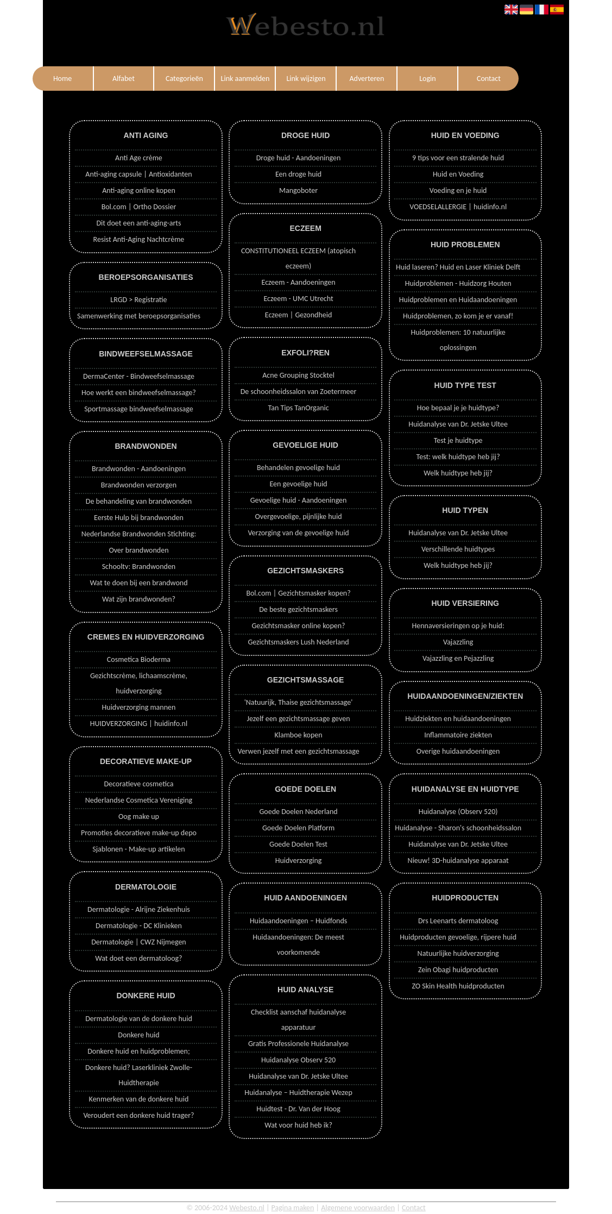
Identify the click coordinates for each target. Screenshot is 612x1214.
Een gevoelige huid (298, 484)
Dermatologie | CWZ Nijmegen (138, 942)
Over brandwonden (138, 550)
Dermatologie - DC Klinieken (139, 925)
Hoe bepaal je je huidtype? (458, 407)
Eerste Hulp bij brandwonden (139, 517)
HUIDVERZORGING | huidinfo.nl (138, 723)
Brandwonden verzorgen (138, 485)
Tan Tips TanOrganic (298, 407)
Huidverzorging (298, 860)
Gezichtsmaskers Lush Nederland (298, 642)
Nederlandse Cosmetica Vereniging (139, 800)
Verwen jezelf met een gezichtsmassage (298, 751)
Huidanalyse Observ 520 (298, 1060)
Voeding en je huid (458, 190)
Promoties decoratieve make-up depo (139, 832)
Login (427, 78)
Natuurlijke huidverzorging (458, 953)
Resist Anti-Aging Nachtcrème (139, 239)
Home (62, 78)
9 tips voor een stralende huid (458, 157)
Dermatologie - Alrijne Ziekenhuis (138, 909)
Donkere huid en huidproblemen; (138, 1051)
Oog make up (138, 816)
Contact (489, 78)
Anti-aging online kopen (138, 190)
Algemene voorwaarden (358, 1207)
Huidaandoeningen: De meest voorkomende (298, 945)
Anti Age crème (138, 157)
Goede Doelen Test (298, 844)
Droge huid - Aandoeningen (298, 157)
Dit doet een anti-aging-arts (138, 223)
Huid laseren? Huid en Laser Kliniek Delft (458, 267)
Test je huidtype (458, 440)
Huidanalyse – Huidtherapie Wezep (298, 1092)
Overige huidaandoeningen (458, 751)
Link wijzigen (305, 78)
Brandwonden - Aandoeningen (139, 468)
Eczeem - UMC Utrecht (298, 298)
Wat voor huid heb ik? (298, 1125)
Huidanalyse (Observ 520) (458, 811)
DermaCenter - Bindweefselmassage (138, 376)
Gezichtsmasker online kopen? (298, 625)
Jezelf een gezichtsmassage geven (298, 718)
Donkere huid (138, 1035)
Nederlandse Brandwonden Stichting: (138, 534)
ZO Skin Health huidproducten (458, 986)
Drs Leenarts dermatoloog (458, 920)
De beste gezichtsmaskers (298, 609)
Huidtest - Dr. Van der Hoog (298, 1108)
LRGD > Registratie (138, 299)
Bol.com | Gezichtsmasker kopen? (298, 593)
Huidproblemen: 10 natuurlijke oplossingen (458, 340)
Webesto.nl (246, 1207)
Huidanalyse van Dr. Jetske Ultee (298, 1076)
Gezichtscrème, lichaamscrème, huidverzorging (138, 683)
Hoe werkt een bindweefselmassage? (138, 392)
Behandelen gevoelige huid (298, 467)
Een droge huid (298, 174)
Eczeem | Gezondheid (298, 315)
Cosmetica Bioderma (139, 659)
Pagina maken (293, 1207)
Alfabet (123, 78)
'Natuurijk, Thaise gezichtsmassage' (298, 702)
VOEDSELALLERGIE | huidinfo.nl (458, 206)
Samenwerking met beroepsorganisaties (138, 316)
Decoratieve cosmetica (138, 784)
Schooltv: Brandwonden (139, 566)
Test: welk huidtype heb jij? (458, 456)
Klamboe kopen (298, 735)
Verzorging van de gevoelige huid (298, 532)
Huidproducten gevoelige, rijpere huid (458, 937)
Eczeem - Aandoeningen (299, 282)
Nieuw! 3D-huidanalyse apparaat (458, 860)
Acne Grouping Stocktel (298, 375)
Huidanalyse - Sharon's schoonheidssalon (458, 828)
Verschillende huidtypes (458, 549)
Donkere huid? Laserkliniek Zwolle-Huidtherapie (138, 1075)
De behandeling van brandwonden (139, 501)
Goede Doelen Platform (298, 828)
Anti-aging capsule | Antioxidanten (138, 174)
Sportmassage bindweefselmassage (138, 409)
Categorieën (184, 78)
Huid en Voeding (458, 174)
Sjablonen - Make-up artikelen (138, 849)
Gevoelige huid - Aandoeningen (298, 500)
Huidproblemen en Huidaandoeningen (458, 299)
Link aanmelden (245, 78)
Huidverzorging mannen (139, 707)
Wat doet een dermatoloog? (138, 958)
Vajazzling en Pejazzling (458, 658)
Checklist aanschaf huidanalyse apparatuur (298, 1020)
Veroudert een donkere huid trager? (138, 1115)
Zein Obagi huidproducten (458, 969)
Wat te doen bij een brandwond (138, 582)
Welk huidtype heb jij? (458, 473)
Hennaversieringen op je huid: (458, 625)
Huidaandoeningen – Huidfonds (298, 920)
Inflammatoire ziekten (458, 735)
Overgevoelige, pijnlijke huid (298, 516)
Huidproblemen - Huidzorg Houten (458, 283)
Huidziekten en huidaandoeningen (458, 718)
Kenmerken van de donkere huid (139, 1099)
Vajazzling (458, 642)
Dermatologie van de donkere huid (138, 1018)
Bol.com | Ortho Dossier (139, 206)
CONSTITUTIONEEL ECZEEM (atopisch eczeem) (298, 258)
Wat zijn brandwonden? (138, 599)
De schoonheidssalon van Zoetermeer (299, 391)
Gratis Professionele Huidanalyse (298, 1043)
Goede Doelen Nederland (298, 811)
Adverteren (366, 78)
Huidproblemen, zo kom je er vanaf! (458, 316)
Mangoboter (298, 190)
